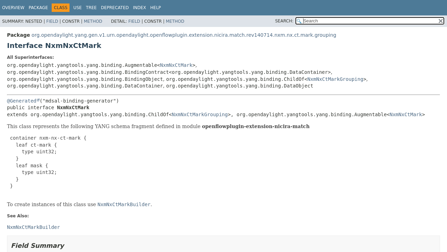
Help (155, 7)
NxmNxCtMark (176, 65)
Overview (13, 7)
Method (93, 21)
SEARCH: (284, 21)
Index (139, 7)
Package (38, 7)
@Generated (21, 101)
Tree (91, 7)
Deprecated (115, 7)
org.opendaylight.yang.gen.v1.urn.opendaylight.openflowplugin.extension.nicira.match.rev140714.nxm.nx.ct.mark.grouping (183, 35)
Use (77, 7)
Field (52, 21)
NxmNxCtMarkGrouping (335, 79)
